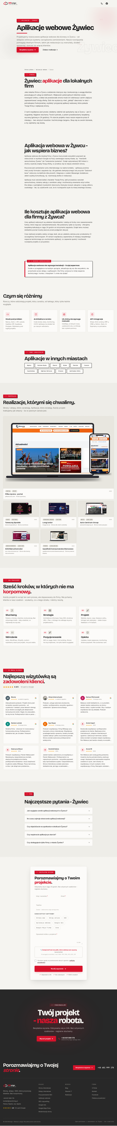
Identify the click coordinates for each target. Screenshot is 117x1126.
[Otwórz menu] (112, 3)
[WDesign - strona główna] (10, 3)
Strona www (40, 918)
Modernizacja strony (45, 1112)
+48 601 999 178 (106, 1068)
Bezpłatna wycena (84, 1068)
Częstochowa (31, 371)
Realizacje (68, 1095)
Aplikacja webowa (43, 923)
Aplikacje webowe (41, 69)
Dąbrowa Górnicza (46, 371)
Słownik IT (68, 1091)
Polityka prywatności (98, 1098)
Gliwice (60, 371)
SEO (65, 918)
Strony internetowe (45, 1088)
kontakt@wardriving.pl (10, 1101)
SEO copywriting (44, 1102)
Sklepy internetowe (45, 1091)
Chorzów (75, 365)
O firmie (94, 1088)
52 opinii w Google (27, 687)
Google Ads (59, 923)
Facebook (95, 1095)
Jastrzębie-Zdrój (74, 371)
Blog (66, 1088)
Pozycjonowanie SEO (45, 1095)
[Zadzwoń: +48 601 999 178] (102, 3)
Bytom (65, 365)
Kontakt (94, 1091)
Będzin (29, 365)
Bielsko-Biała (42, 365)
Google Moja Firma (43, 928)
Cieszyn (86, 365)
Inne (57, 928)
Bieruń (55, 365)
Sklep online (54, 918)
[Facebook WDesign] (107, 3)
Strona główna (28, 69)
